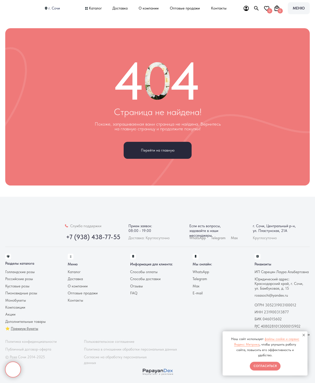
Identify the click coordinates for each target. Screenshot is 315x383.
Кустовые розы (17, 286)
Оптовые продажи (185, 8)
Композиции (15, 307)
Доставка (120, 8)
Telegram (200, 279)
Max (234, 238)
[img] (21, 8)
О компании (149, 8)
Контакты (219, 8)
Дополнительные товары (25, 321)
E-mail (198, 293)
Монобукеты (15, 300)
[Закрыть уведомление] (303, 335)
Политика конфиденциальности (31, 341)
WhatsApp (201, 272)
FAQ (133, 293)
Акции (10, 314)
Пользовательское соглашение (109, 341)
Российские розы (19, 279)
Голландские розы (20, 272)
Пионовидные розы (21, 293)
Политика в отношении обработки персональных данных (130, 349)
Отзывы (136, 286)
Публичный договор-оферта (28, 349)
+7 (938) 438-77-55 (93, 237)
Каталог (95, 8)
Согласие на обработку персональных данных (115, 360)
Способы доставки (145, 279)
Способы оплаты (144, 272)
